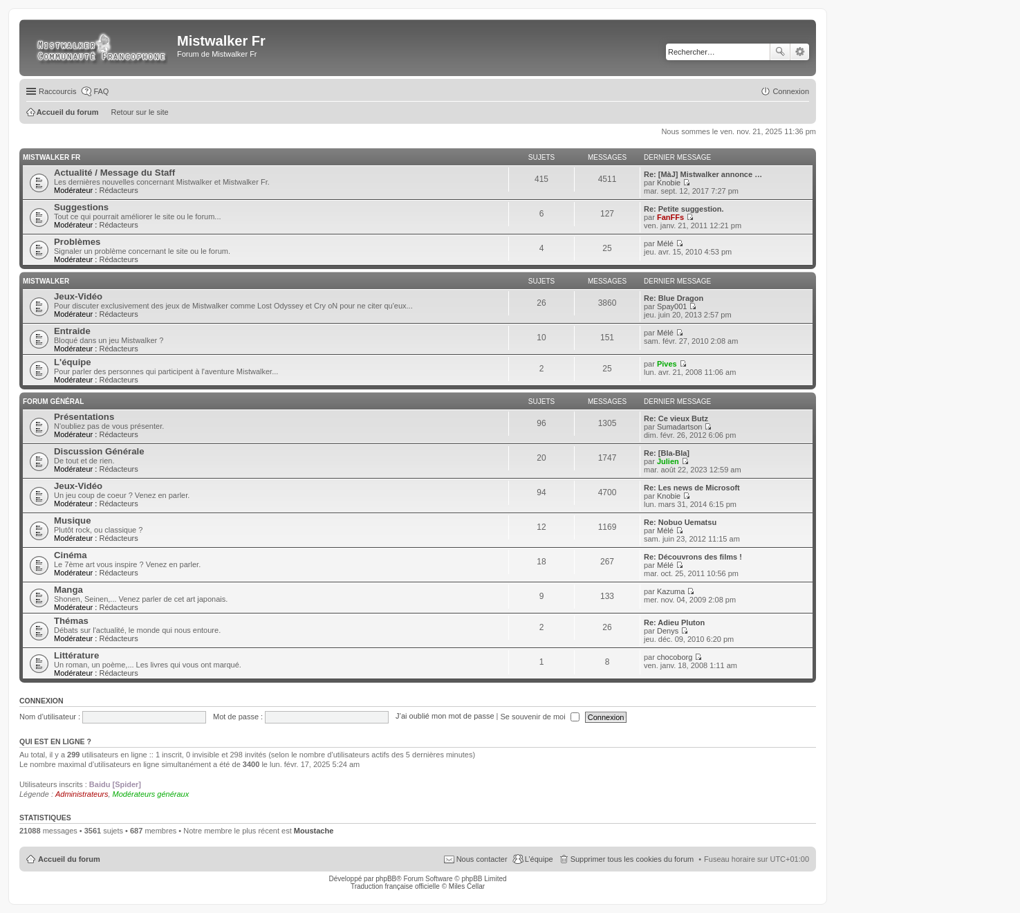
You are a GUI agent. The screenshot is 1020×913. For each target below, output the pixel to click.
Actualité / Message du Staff (114, 172)
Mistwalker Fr (51, 157)
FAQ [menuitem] (101, 91)
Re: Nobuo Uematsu (680, 522)
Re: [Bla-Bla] (666, 453)
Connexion (41, 701)
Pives (667, 364)
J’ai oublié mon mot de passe (445, 716)
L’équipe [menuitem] (539, 859)
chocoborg (674, 657)
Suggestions (81, 207)
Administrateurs (81, 794)
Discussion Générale (99, 451)
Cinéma (70, 555)
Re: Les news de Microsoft (692, 487)
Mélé (665, 243)
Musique (72, 520)
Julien (668, 461)
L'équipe (72, 362)
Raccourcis (57, 91)
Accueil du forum (69, 859)
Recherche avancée (799, 52)
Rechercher (780, 52)
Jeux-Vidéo (78, 296)
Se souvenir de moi (540, 716)
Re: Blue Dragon (673, 298)
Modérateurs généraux (151, 794)
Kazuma (671, 591)
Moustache (313, 831)
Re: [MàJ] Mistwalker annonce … (703, 174)
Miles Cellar (467, 886)
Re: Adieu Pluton (674, 622)
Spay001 (672, 306)
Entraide (72, 331)
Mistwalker (46, 281)
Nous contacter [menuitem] (482, 859)
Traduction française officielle (395, 886)
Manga (68, 589)
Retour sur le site (140, 112)
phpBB (385, 879)
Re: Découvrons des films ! (693, 557)
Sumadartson (679, 427)
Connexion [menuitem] (790, 91)
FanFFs (670, 217)
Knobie (668, 182)
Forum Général (53, 401)
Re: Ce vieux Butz (676, 418)
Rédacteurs (118, 190)
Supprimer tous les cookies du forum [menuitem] (632, 859)
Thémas (71, 621)
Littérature (76, 655)
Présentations (84, 417)
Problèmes (77, 242)
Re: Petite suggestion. (684, 209)
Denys (667, 631)
